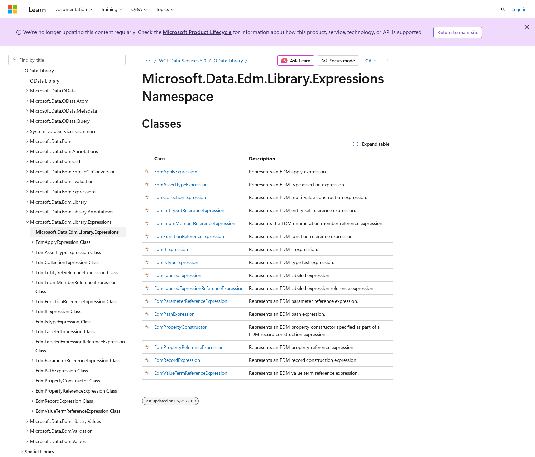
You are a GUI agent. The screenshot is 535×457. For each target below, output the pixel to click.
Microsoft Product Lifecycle (197, 31)
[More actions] (387, 60)
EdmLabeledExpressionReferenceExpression (199, 288)
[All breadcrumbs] (148, 60)
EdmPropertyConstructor (180, 327)
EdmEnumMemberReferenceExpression (194, 223)
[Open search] (503, 9)
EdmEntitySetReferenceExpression (189, 210)
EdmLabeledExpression (177, 275)
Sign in (519, 9)
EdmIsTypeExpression (176, 262)
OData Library (228, 60)
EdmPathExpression (174, 314)
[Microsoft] (12, 9)
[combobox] (67, 60)
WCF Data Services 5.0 (182, 60)
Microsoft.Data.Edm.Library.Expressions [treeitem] (77, 215)
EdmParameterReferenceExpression (190, 301)
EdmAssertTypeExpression (181, 184)
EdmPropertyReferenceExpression (189, 347)
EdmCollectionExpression (180, 197)
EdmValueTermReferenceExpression (190, 373)
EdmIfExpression (171, 249)
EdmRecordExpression (177, 360)
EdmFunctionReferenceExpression (189, 236)
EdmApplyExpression (175, 171)
